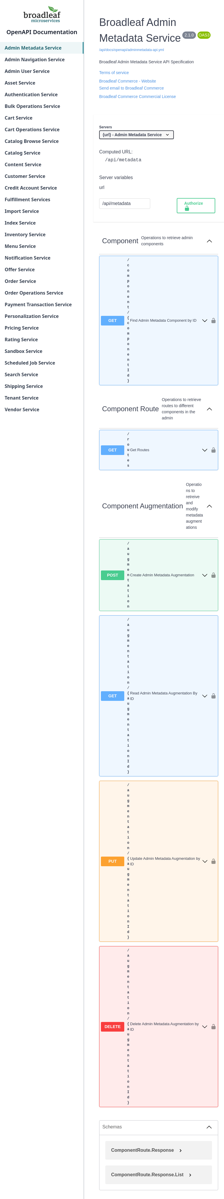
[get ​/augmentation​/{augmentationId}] (154, 696)
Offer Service (20, 269)
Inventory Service (25, 234)
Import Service (22, 211)
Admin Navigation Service (35, 59)
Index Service (20, 223)
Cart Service (18, 118)
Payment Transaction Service (38, 304)
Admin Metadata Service (33, 48)
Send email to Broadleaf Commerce (131, 88)
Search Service (21, 374)
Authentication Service (31, 94)
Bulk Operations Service (32, 106)
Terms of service (114, 72)
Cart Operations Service (32, 129)
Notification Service (27, 258)
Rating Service (21, 339)
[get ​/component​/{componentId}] (154, 321)
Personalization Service (32, 316)
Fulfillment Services (27, 199)
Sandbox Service (23, 351)
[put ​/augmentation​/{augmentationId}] (154, 861)
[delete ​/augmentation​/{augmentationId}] (154, 1026)
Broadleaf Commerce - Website (127, 81)
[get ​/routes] (154, 450)
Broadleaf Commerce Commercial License (137, 96)
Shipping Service (24, 386)
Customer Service (25, 176)
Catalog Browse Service (32, 141)
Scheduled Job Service (30, 363)
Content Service (23, 164)
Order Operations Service (34, 293)
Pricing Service (22, 328)
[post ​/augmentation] (154, 575)
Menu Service (20, 246)
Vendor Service (22, 409)
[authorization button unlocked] (212, 320)
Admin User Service (27, 71)
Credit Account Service (31, 188)
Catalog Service (23, 153)
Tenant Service (21, 398)
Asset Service (20, 83)
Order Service (20, 281)
